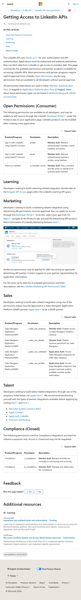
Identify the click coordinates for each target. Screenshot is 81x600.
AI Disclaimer (11, 582)
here (55, 222)
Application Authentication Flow (38, 89)
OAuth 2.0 (31, 57)
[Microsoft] (40, 4)
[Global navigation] (3, 3)
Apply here (34, 309)
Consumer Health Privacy (17, 587)
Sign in (76, 3)
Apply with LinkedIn (19, 416)
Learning (9, 38)
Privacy (65, 582)
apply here (35, 395)
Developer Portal (55, 115)
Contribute (53, 582)
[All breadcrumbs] (5, 10)
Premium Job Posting (19, 419)
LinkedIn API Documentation (47, 10)
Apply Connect (16, 412)
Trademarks (53, 587)
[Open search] (69, 3)
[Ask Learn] (70, 10)
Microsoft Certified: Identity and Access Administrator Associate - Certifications (39, 537)
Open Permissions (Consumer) (19, 35)
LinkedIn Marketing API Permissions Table (44, 286)
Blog (41, 582)
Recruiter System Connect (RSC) (25, 408)
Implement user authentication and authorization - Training (30, 520)
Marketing (15, 10)
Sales (8, 46)
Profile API (27, 10)
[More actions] (75, 10)
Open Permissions (44, 75)
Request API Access (17, 191)
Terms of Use (39, 587)
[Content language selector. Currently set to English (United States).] (19, 569)
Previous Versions (28, 582)
